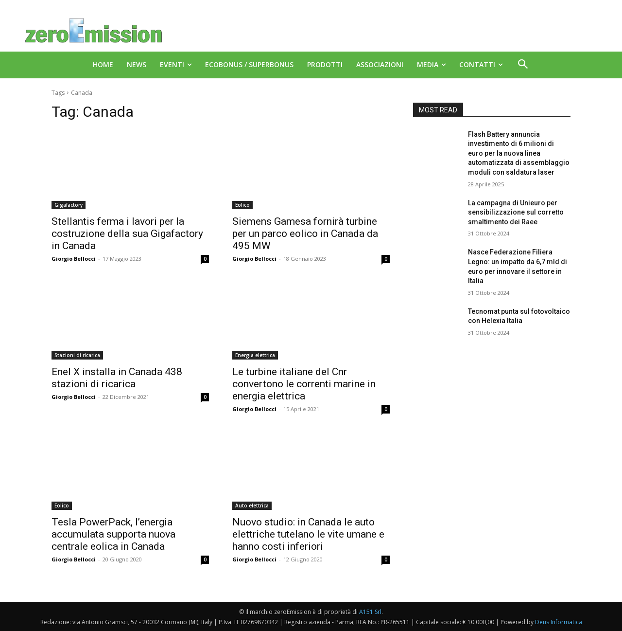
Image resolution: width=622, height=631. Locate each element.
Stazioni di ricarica (77, 355)
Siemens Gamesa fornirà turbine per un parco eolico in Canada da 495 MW (305, 234)
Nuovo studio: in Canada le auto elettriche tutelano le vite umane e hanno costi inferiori (308, 534)
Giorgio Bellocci (74, 258)
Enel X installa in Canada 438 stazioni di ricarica (117, 378)
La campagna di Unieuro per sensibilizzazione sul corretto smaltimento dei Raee (516, 212)
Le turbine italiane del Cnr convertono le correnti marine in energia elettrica (304, 384)
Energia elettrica (255, 355)
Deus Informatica (558, 622)
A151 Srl (370, 612)
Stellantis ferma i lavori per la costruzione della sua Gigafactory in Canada (127, 234)
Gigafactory (68, 204)
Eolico (242, 204)
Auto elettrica (252, 505)
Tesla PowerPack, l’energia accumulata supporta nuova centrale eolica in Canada (113, 534)
